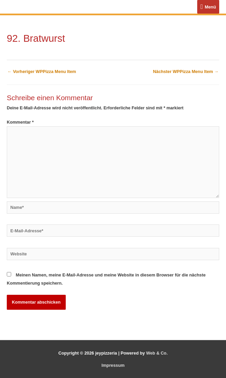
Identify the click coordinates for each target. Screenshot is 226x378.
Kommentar (20, 122)
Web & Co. (157, 353)
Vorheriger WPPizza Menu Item (41, 71)
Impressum (112, 365)
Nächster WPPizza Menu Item (186, 71)
